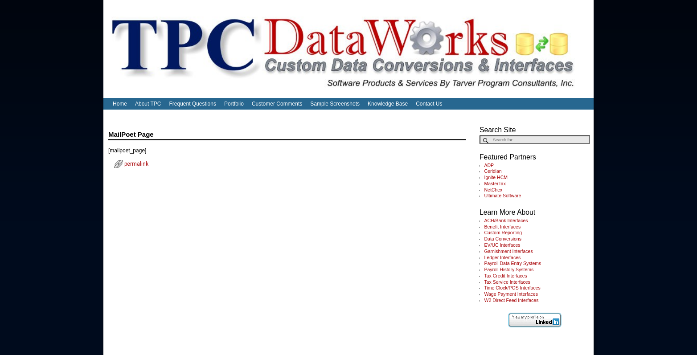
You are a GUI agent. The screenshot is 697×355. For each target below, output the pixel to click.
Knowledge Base (388, 104)
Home (120, 104)
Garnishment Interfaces (508, 251)
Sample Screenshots (335, 104)
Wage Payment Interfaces (511, 294)
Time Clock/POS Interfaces (512, 287)
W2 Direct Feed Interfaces (511, 300)
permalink (136, 164)
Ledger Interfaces (502, 257)
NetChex (493, 189)
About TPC (148, 104)
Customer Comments (277, 104)
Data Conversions (502, 238)
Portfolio (234, 104)
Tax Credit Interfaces (505, 275)
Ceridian (493, 171)
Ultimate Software (502, 195)
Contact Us (429, 104)
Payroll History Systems (509, 269)
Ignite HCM (496, 177)
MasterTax (495, 183)
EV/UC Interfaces (502, 245)
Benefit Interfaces (502, 226)
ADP (489, 165)
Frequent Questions (192, 104)
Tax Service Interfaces (507, 282)
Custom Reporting (503, 232)
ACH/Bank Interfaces (506, 220)
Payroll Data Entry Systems (512, 263)
